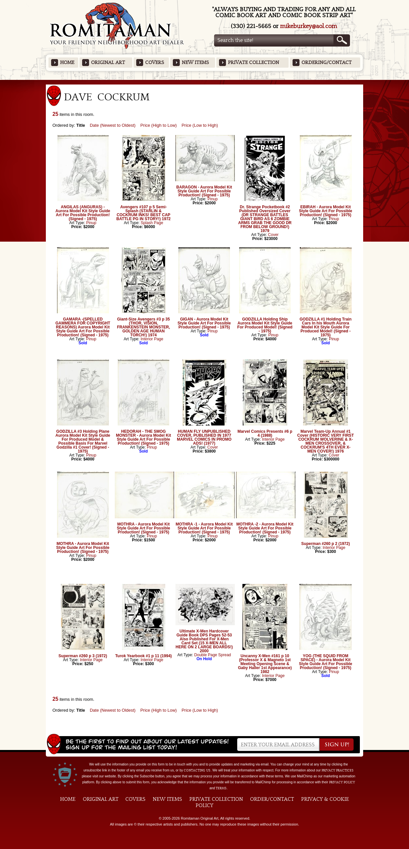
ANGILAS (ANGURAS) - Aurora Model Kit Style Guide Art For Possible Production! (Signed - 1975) (82, 213)
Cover (273, 234)
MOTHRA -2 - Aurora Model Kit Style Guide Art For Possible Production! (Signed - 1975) (264, 528)
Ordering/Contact (326, 62)
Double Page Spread (212, 655)
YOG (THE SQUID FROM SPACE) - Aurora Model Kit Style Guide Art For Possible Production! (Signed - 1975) (325, 662)
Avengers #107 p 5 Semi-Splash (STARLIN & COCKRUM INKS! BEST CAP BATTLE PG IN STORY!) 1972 (143, 213)
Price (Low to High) (199, 125)
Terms (221, 788)
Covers (154, 62)
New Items (195, 62)
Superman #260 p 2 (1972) (325, 543)
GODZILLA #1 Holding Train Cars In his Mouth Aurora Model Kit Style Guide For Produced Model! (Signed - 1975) (325, 327)
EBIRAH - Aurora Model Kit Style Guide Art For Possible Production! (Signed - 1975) (325, 211)
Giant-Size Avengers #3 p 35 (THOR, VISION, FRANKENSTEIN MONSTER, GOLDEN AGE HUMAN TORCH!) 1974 (143, 327)
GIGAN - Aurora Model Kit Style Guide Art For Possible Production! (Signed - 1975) (204, 323)
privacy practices (338, 770)
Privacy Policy (342, 782)
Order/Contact (272, 799)
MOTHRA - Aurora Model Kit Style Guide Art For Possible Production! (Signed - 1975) (83, 547)
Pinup (91, 223)
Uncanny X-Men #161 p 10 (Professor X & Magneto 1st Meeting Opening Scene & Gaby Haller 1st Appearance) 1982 (265, 664)
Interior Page (152, 339)
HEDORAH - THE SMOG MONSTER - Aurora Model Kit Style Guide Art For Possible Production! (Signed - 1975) (143, 437)
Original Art (108, 62)
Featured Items (204, 82)
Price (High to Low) (158, 125)
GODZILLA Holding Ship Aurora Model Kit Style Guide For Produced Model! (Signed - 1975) (264, 325)
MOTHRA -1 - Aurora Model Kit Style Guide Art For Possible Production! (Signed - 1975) (204, 528)
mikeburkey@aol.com (308, 26)
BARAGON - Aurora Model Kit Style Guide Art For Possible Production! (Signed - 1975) (204, 191)
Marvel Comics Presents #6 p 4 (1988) (264, 433)
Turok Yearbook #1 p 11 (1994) (143, 656)
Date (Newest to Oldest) (113, 125)
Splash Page (152, 223)
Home (67, 62)
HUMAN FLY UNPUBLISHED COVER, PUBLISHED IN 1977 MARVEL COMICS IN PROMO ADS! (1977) (204, 437)
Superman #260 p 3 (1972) (82, 656)
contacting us (197, 770)
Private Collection (253, 62)
